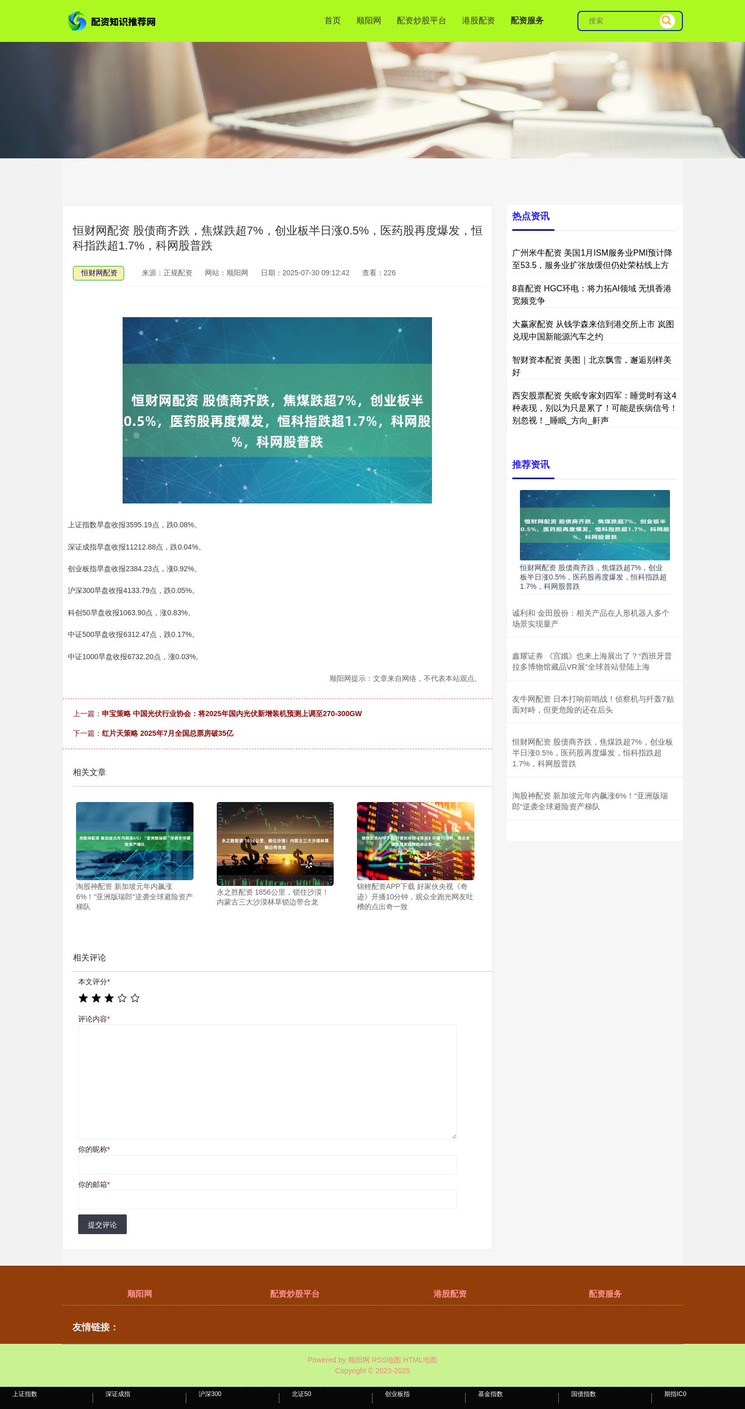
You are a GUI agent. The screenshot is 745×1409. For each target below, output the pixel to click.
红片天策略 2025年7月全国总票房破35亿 (167, 733)
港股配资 (478, 20)
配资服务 (527, 20)
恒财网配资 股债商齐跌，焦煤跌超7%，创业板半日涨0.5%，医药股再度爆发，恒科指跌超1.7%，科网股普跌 (593, 576)
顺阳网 (368, 20)
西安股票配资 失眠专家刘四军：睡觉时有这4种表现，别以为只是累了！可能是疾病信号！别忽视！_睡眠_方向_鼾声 (595, 408)
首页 (332, 20)
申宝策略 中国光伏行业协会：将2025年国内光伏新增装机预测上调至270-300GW (232, 713)
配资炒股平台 (421, 20)
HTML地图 (420, 1360)
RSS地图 (386, 1360)
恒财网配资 (99, 273)
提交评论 (102, 1225)
